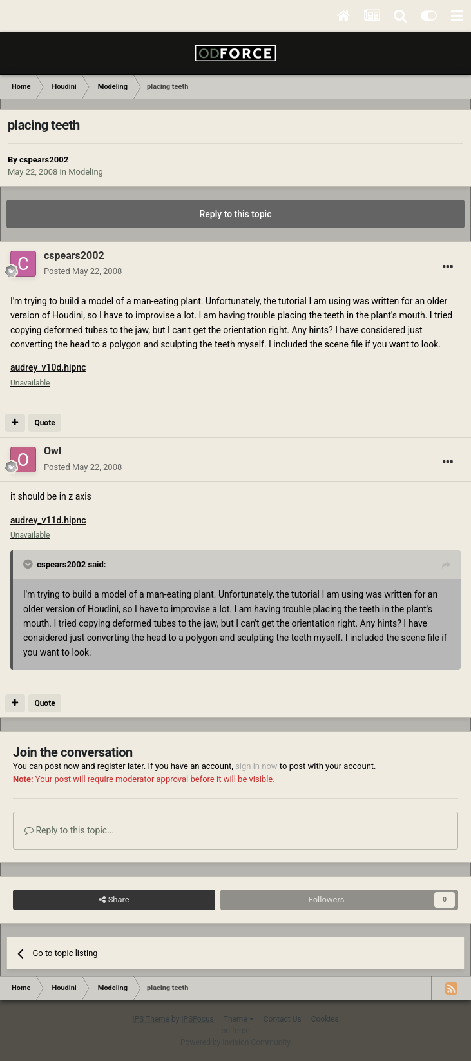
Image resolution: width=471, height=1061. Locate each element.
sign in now (256, 766)
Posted (83, 271)
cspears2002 (43, 159)
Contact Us (283, 1019)
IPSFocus (197, 1019)
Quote (44, 422)
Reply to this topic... (69, 830)
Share (114, 900)
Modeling (85, 172)
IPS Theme (150, 1019)
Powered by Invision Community (235, 1042)
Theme (239, 1019)
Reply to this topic (236, 214)
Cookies (325, 1019)
